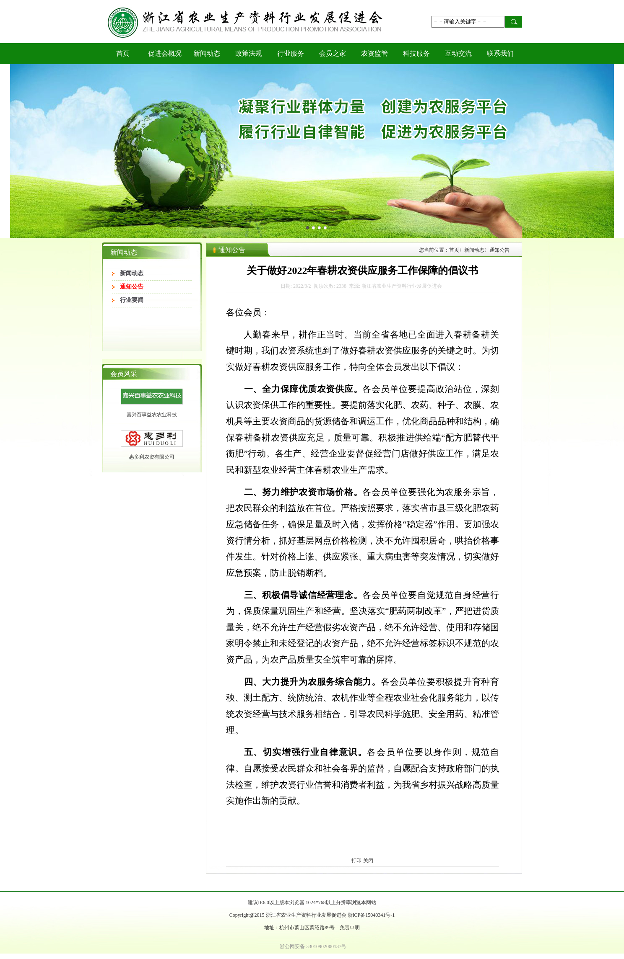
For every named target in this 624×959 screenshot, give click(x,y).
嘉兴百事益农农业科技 (152, 422)
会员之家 (332, 53)
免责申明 (350, 928)
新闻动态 (206, 53)
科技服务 (416, 53)
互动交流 (458, 53)
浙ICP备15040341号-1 (371, 915)
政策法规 (248, 53)
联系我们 (500, 53)
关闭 (368, 861)
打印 (356, 861)
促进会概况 (165, 53)
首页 (123, 53)
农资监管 (374, 53)
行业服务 (290, 53)
